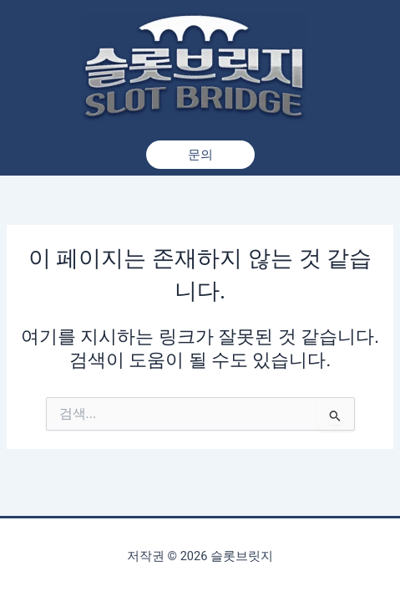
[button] (200, 155)
